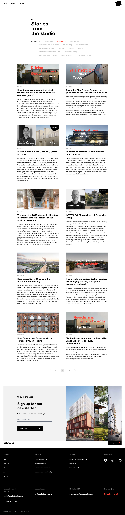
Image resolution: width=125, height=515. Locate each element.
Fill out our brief (111, 494)
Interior (80, 48)
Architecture (49, 41)
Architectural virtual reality (43, 472)
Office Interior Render (83, 55)
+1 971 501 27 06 (10, 501)
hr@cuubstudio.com (43, 494)
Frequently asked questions (78, 459)
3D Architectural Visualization (49, 45)
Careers (6, 476)
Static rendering (66, 55)
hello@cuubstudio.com (13, 496)
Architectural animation (42, 467)
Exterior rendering (41, 459)
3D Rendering (67, 45)
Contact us (72, 463)
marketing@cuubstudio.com (81, 494)
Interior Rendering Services (48, 55)
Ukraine (61, 48)
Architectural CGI (82, 45)
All (40, 41)
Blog (4, 467)
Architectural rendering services (50, 52)
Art (4, 472)
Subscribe (23, 428)
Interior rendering (71, 52)
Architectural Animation (47, 48)
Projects (6, 459)
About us (6, 463)
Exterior (71, 48)
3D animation (74, 41)
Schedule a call (74, 467)
